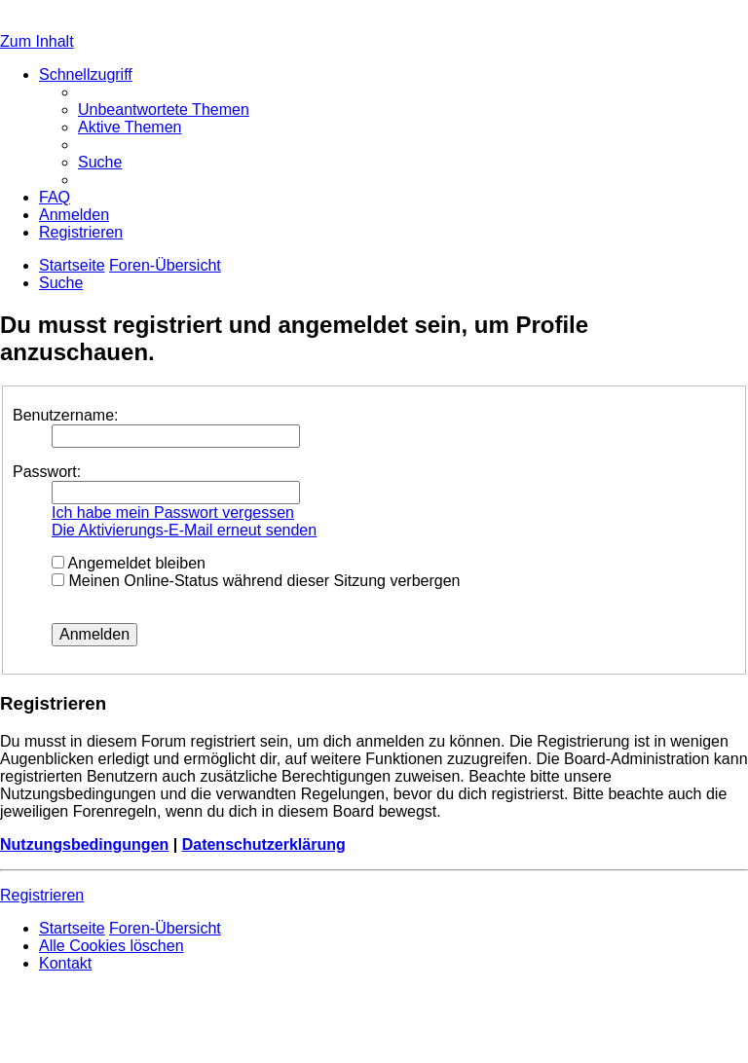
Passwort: (47, 471)
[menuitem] (163, 109)
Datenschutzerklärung (264, 844)
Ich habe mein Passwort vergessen (173, 512)
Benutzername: (66, 415)
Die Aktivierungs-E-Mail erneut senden (184, 530)
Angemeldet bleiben (129, 563)
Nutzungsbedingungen (84, 844)
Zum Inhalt (37, 41)
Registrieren (42, 895)
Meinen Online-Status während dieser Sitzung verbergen (256, 580)
